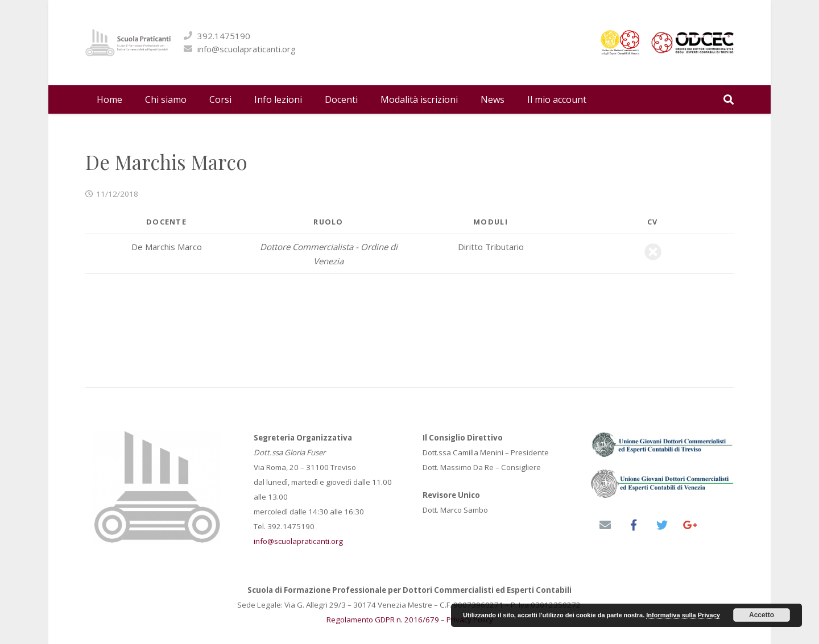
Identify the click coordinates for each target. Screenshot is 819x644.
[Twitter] (662, 525)
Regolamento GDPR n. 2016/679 (382, 619)
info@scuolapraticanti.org (335, 49)
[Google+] (690, 525)
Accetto (761, 615)
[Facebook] (633, 525)
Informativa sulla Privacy (683, 615)
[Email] (605, 525)
